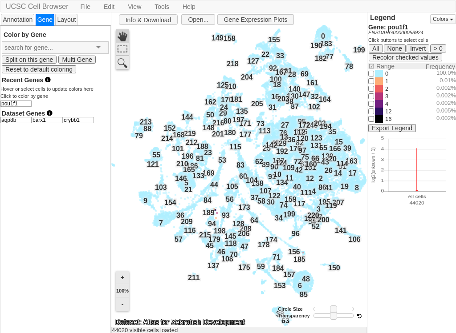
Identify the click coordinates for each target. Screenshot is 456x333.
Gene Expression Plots (255, 19)
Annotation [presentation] (18, 19)
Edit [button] (109, 6)
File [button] (85, 6)
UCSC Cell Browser (37, 6)
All (375, 48)
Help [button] (189, 6)
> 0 (438, 48)
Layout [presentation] (66, 19)
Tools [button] (162, 6)
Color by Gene (25, 34)
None (394, 48)
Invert (418, 48)
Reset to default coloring (39, 69)
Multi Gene (77, 59)
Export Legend (392, 128)
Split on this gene (29, 59)
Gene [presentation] (45, 19)
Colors (443, 19)
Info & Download (148, 20)
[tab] (17, 19)
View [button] (134, 6)
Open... (198, 19)
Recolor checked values (405, 57)
